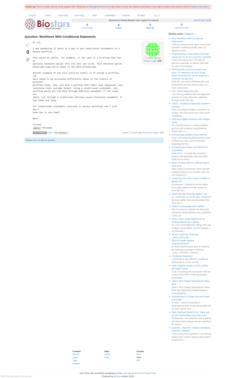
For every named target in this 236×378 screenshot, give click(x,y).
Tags (75, 360)
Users (75, 357)
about (196, 20)
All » (157, 15)
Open (48, 15)
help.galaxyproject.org (99, 6)
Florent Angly (150, 61)
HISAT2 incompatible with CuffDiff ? (188, 206)
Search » (190, 33)
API (138, 360)
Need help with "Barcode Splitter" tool (189, 194)
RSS (139, 354)
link (50, 132)
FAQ (107, 357)
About (107, 354)
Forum (126, 15)
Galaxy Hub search (200, 6)
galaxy (36, 128)
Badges (76, 363)
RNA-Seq (63, 15)
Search (76, 354)
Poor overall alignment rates (185, 91)
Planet (141, 15)
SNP (94, 15)
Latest (32, 15)
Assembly (110, 15)
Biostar (117, 376)
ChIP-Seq (79, 15)
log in (35, 140)
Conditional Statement (182, 256)
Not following (61, 133)
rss (208, 20)
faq (202, 20)
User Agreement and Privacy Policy (139, 373)
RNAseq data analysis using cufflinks (189, 134)
